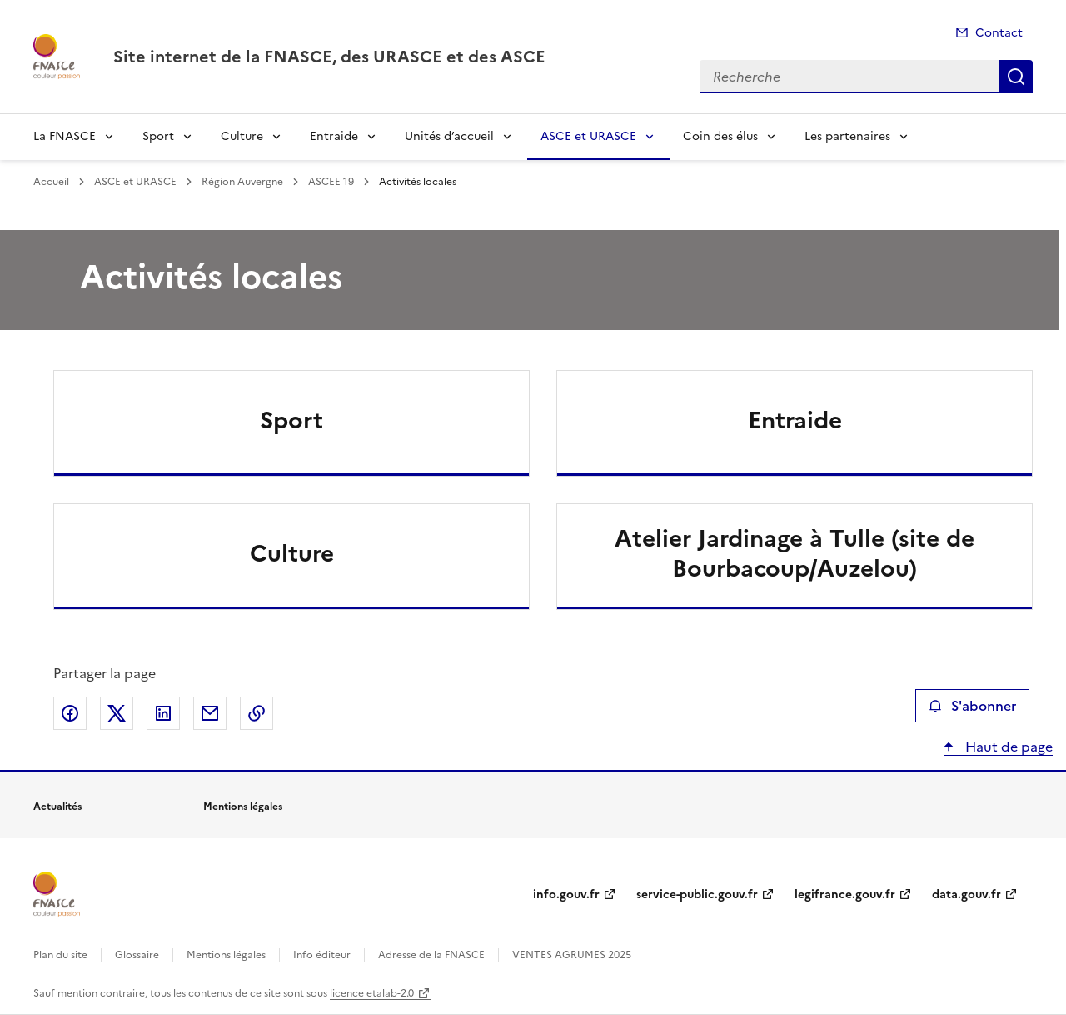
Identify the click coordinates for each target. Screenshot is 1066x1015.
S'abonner (972, 706)
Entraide (334, 136)
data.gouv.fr (966, 894)
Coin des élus (720, 136)
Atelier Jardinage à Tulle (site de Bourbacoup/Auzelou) (794, 553)
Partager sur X (116, 713)
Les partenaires (847, 136)
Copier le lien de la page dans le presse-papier (256, 713)
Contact (999, 33)
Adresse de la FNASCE (431, 955)
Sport (158, 136)
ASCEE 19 (331, 181)
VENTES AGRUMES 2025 (571, 955)
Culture (242, 136)
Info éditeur (322, 955)
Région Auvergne (242, 181)
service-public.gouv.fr (697, 894)
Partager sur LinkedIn (163, 713)
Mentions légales (226, 955)
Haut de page (1007, 747)
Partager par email (210, 713)
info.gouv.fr (566, 894)
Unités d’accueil (449, 136)
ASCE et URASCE (588, 136)
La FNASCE (64, 136)
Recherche (1016, 76)
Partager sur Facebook (70, 713)
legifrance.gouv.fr (845, 894)
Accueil (51, 181)
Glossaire (137, 955)
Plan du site (60, 955)
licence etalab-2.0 (372, 993)
